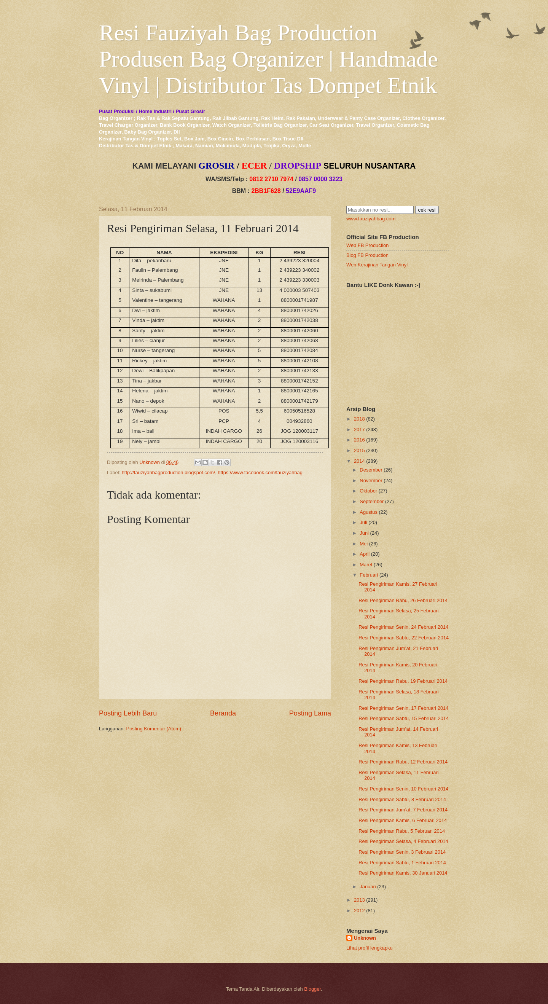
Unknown (365, 938)
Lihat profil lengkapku (369, 948)
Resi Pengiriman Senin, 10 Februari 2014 (403, 789)
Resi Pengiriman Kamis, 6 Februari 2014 (402, 820)
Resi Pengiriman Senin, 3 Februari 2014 (402, 852)
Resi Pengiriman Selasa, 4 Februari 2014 (403, 841)
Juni (364, 533)
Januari (368, 886)
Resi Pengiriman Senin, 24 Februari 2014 (403, 627)
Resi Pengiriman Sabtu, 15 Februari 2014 (403, 718)
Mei (364, 544)
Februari (369, 575)
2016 (359, 440)
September (372, 501)
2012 (359, 910)
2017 (359, 429)
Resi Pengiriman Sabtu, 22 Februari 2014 (403, 638)
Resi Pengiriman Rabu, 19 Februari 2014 (403, 681)
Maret (366, 564)
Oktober (368, 491)
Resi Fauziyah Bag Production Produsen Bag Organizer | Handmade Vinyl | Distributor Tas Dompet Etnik (268, 59)
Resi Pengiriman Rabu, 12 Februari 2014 (403, 762)
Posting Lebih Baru (128, 713)
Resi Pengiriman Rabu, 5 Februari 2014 (401, 831)
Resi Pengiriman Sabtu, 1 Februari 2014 (402, 862)
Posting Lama (310, 713)
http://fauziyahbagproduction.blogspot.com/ (168, 472)
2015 (359, 450)
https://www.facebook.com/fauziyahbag (260, 472)
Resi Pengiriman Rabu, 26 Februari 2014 (403, 600)
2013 (359, 900)
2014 (359, 461)
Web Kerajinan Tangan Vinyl (377, 265)
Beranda (223, 713)
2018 (359, 419)
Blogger (312, 989)
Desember (371, 470)
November (371, 480)
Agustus (369, 512)
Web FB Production (367, 245)
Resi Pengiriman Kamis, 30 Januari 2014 (402, 873)
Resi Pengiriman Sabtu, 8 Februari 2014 (402, 799)
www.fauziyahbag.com (370, 219)
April (365, 554)
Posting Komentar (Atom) (154, 728)
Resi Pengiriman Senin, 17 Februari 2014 (403, 708)
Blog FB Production (367, 255)
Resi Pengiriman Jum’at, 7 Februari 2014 (403, 810)
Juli (363, 522)
